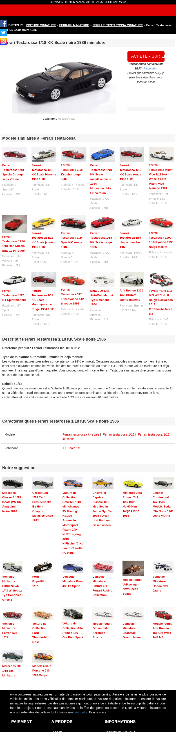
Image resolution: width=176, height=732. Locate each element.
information (150, 68)
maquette (80, 696)
